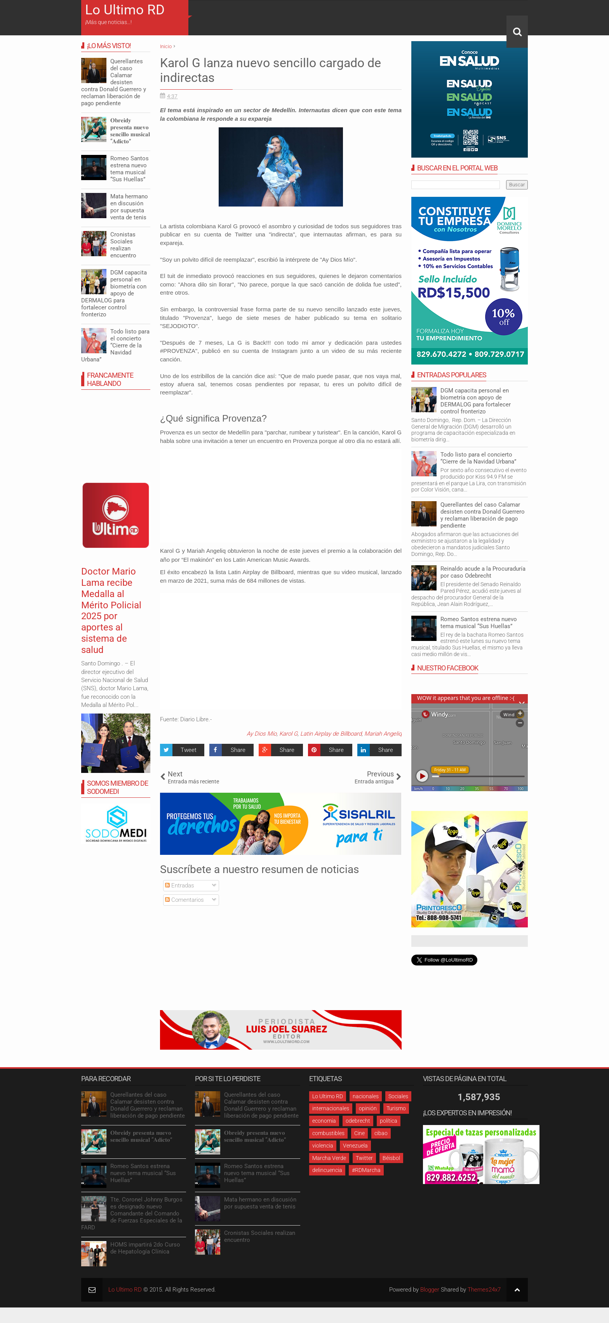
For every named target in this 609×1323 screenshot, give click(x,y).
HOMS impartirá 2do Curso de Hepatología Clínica (145, 1248)
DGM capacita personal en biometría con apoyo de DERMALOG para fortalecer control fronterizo (475, 401)
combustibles (328, 1133)
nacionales (366, 1096)
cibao (381, 1133)
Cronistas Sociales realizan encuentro (123, 245)
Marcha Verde (329, 1158)
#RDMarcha (366, 1170)
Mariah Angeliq (383, 733)
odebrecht (358, 1121)
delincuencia (327, 1170)
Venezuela (355, 1145)
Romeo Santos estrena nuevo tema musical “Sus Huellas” (478, 623)
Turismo (396, 1108)
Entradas (179, 885)
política (388, 1121)
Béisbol (391, 1158)
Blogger (429, 1289)
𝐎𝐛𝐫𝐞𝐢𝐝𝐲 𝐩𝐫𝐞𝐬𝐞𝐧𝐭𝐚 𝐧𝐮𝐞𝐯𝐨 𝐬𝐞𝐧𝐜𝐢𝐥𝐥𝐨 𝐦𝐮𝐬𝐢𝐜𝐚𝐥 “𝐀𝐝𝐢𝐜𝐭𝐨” (130, 131)
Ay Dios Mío (262, 733)
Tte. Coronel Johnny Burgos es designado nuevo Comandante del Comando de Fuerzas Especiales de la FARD (132, 1213)
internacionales (330, 1108)
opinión (368, 1108)
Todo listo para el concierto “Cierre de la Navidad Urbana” (478, 458)
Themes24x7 (484, 1289)
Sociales (398, 1096)
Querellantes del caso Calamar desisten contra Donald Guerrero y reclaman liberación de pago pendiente (482, 515)
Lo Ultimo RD (125, 10)
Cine (359, 1133)
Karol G (288, 733)
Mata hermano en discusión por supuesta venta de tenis (129, 207)
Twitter (364, 1158)
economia (324, 1121)
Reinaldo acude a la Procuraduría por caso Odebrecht (482, 572)
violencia (322, 1145)
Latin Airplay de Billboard (331, 733)
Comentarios (184, 899)
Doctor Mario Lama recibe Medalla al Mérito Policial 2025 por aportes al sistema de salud (111, 610)
